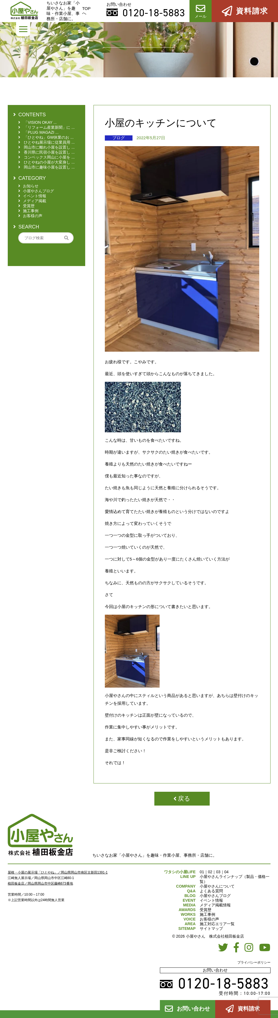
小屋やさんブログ (215, 895)
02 (210, 872)
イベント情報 (211, 900)
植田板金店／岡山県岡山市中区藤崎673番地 (40, 883)
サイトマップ (211, 928)
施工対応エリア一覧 (217, 924)
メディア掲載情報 (215, 905)
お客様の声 (209, 919)
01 (202, 872)
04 (226, 872)
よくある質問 (211, 891)
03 (218, 872)
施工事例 (207, 914)
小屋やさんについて (217, 886)
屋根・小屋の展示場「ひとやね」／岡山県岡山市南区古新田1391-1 (58, 872)
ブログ (118, 137)
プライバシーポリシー (254, 962)
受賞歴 (205, 909)
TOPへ (86, 10)
